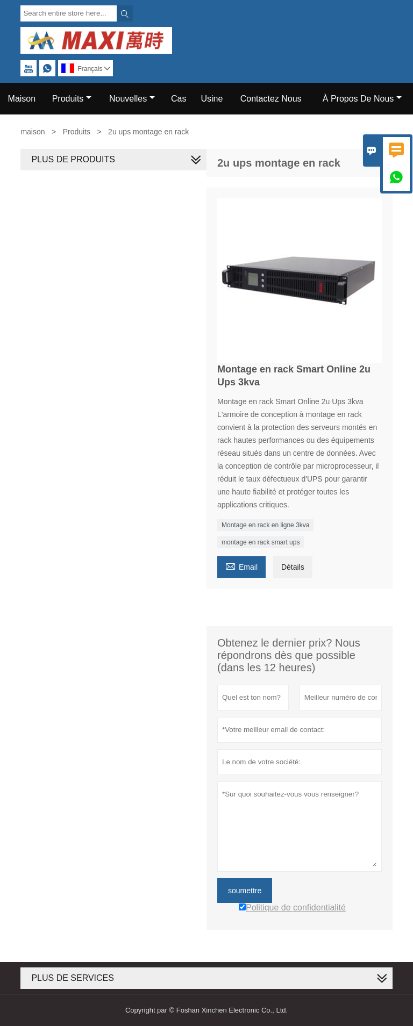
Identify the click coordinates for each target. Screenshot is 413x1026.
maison (32, 131)
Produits (72, 98)
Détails (292, 567)
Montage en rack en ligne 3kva (265, 525)
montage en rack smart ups (261, 542)
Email (241, 565)
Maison (22, 98)
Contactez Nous (271, 98)
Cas (178, 98)
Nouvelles (132, 98)
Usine (212, 98)
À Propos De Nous (362, 98)
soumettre (244, 890)
